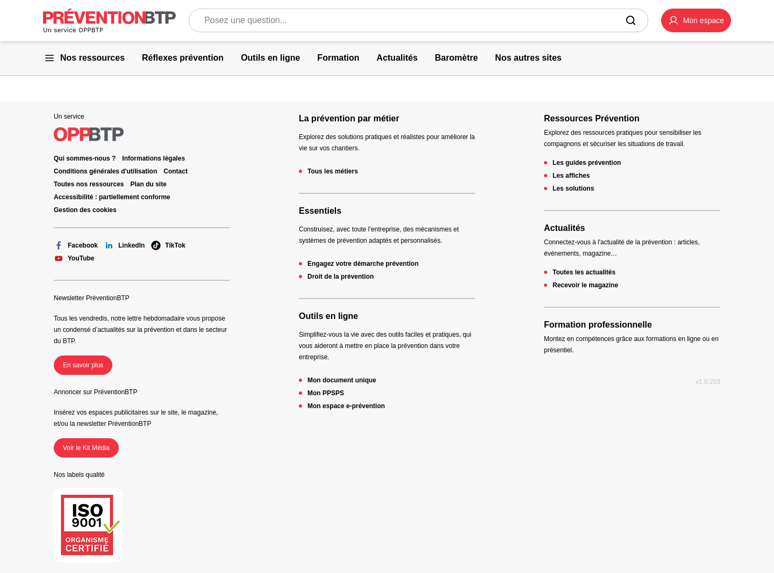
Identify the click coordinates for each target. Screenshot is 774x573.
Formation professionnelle (598, 324)
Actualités (564, 228)
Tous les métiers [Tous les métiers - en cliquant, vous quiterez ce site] (332, 171)
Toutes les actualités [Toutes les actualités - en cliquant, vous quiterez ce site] (584, 272)
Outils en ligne (328, 316)
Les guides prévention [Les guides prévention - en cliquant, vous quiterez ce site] (587, 162)
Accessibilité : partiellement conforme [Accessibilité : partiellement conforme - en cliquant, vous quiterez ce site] (112, 197)
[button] (696, 20)
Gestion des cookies (85, 210)
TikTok (168, 245)
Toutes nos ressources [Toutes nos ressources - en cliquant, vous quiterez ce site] (89, 184)
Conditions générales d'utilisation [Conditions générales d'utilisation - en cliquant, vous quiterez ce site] (105, 171)
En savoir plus (83, 365)
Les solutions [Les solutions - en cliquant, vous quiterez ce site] (573, 188)
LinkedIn (124, 245)
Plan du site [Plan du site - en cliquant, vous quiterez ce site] (149, 184)
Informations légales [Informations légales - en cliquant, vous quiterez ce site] (153, 158)
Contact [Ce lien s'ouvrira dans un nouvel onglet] (175, 171)
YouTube (74, 258)
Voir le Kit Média (86, 448)
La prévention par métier (349, 118)
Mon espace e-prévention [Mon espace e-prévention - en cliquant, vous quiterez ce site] (346, 406)
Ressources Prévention (592, 118)
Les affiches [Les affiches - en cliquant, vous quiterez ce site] (571, 175)
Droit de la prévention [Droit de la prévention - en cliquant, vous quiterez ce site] (340, 276)
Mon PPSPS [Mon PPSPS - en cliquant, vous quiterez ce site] (325, 393)
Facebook (76, 245)
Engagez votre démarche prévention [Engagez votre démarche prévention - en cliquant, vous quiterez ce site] (363, 263)
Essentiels (320, 210)
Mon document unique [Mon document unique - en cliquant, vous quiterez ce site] (341, 380)
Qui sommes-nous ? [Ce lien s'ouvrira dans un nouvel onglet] (85, 158)
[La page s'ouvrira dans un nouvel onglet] (696, 20)
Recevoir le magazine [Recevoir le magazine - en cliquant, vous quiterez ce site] (585, 285)
